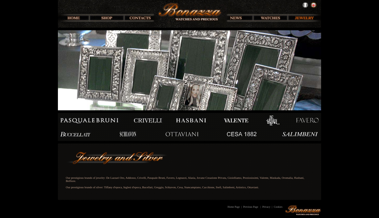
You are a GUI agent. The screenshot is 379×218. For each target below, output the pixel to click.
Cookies (278, 206)
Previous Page (250, 206)
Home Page (234, 206)
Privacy (266, 206)
